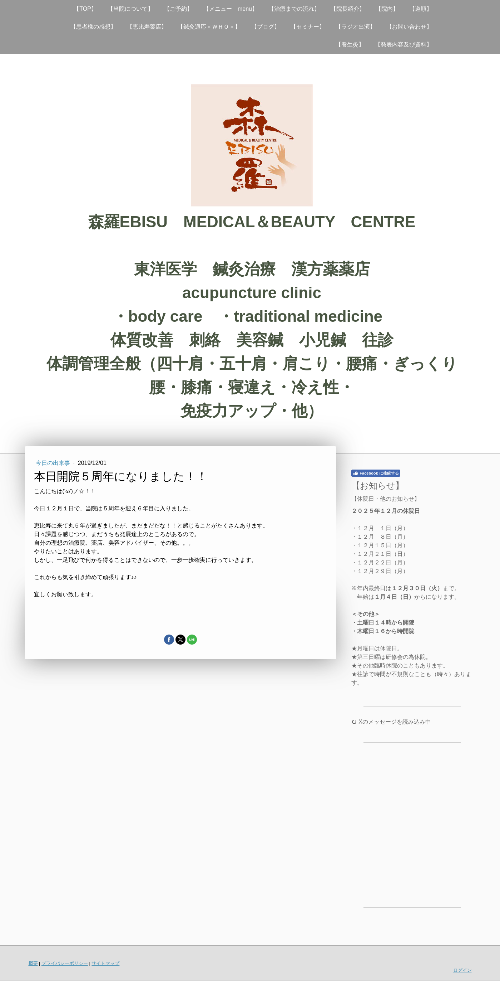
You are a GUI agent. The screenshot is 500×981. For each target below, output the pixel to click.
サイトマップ (105, 963)
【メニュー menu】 (230, 9)
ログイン (462, 970)
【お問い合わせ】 (409, 27)
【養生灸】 (350, 45)
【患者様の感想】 (93, 27)
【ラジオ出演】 (356, 27)
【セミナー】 (308, 27)
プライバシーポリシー (64, 963)
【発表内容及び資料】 (403, 45)
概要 (33, 963)
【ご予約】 (178, 9)
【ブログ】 (265, 27)
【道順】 (420, 9)
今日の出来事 (53, 463)
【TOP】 (85, 9)
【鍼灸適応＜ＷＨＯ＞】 (209, 27)
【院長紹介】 (348, 9)
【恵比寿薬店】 (147, 27)
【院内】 (387, 9)
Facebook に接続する (375, 473)
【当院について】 (130, 9)
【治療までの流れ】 (294, 9)
